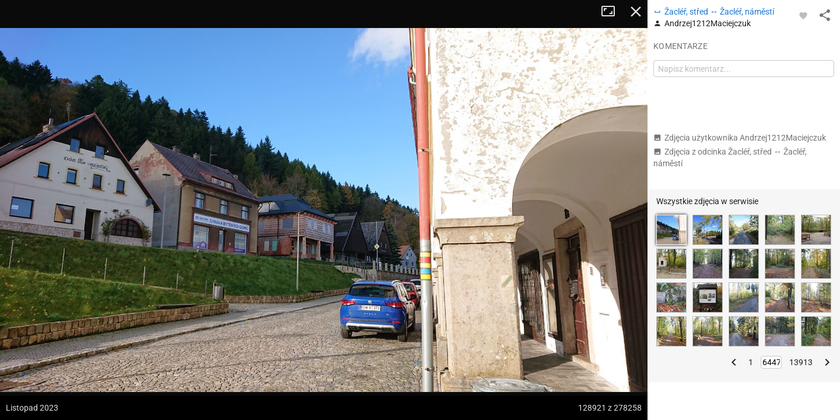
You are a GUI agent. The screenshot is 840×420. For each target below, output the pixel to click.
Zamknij (636, 11)
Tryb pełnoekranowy (612, 11)
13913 (801, 362)
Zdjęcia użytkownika (739, 137)
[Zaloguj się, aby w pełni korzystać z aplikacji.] (803, 15)
